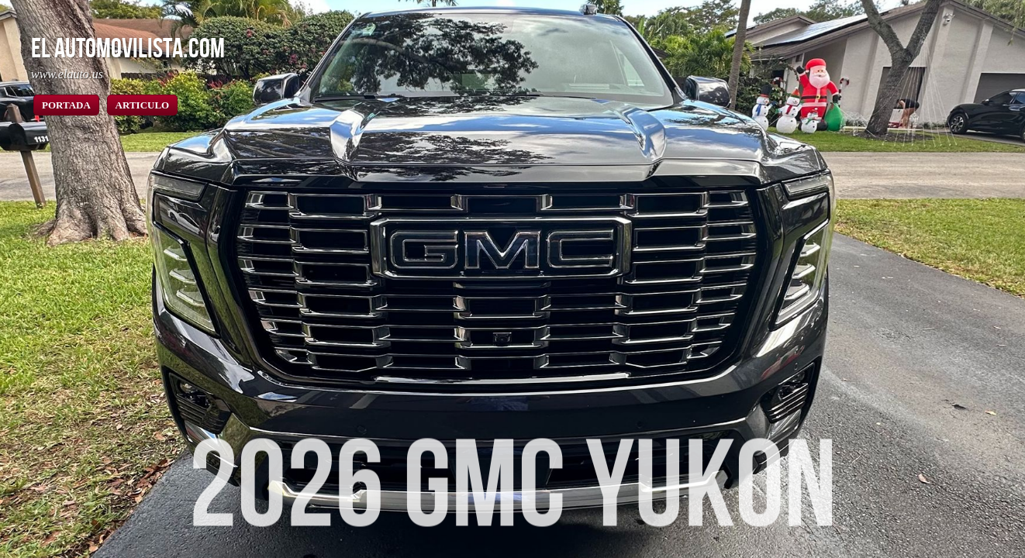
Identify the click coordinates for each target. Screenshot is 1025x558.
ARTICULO (143, 105)
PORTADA (66, 105)
